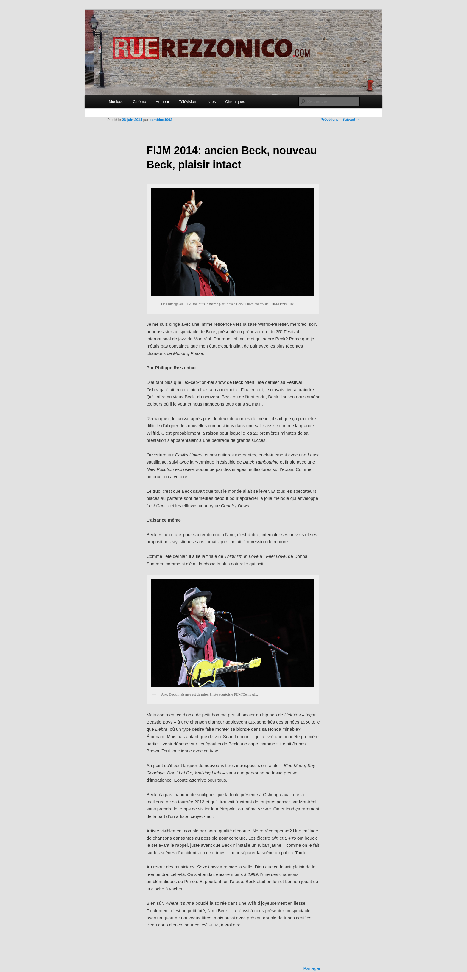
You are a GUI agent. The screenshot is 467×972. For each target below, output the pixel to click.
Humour (162, 101)
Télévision (187, 101)
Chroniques (235, 101)
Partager (312, 968)
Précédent (327, 120)
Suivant (351, 120)
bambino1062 (160, 120)
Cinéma (139, 101)
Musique (116, 101)
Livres (211, 101)
